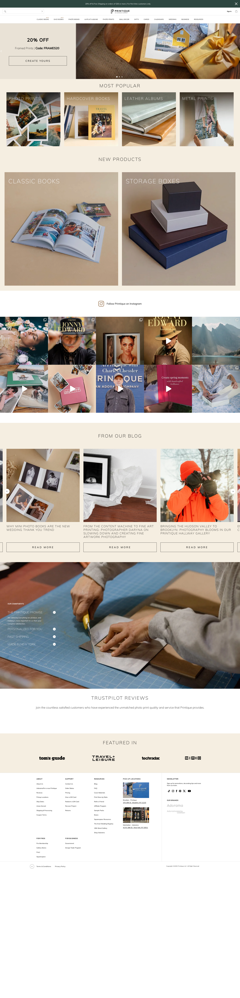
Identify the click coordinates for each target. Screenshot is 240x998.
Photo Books (74, 19)
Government (69, 849)
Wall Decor (124, 19)
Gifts (136, 19)
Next (232, 489)
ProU (38, 858)
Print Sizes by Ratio (101, 803)
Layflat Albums (91, 19)
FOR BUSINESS (71, 844)
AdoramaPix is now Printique (46, 794)
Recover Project (70, 811)
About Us (39, 789)
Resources (198, 19)
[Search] (42, 11)
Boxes (96, 820)
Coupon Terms (41, 820)
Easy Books (58, 19)
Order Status (69, 794)
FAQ (95, 794)
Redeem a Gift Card (72, 807)
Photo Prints (108, 19)
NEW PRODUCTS (120, 159)
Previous (7, 489)
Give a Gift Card (70, 803)
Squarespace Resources (102, 825)
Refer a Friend (99, 807)
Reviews (39, 798)
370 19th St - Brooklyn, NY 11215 (134, 808)
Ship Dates (40, 807)
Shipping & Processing (44, 816)
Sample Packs (99, 816)
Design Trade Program (73, 853)
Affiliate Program (100, 811)
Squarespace (41, 862)
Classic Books (43, 19)
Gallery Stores (41, 853)
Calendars (159, 19)
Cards (146, 19)
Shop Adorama (99, 838)
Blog (95, 789)
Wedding (172, 19)
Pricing (67, 798)
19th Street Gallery (100, 834)
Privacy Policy (60, 872)
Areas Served (41, 811)
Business (185, 19)
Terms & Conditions (43, 872)
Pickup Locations (42, 803)
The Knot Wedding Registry (103, 829)
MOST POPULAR (120, 85)
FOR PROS (40, 844)
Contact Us (69, 789)
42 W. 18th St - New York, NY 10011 (135, 833)
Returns (68, 816)
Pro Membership (42, 849)
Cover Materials (99, 798)
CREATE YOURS (37, 60)
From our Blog (120, 427)
